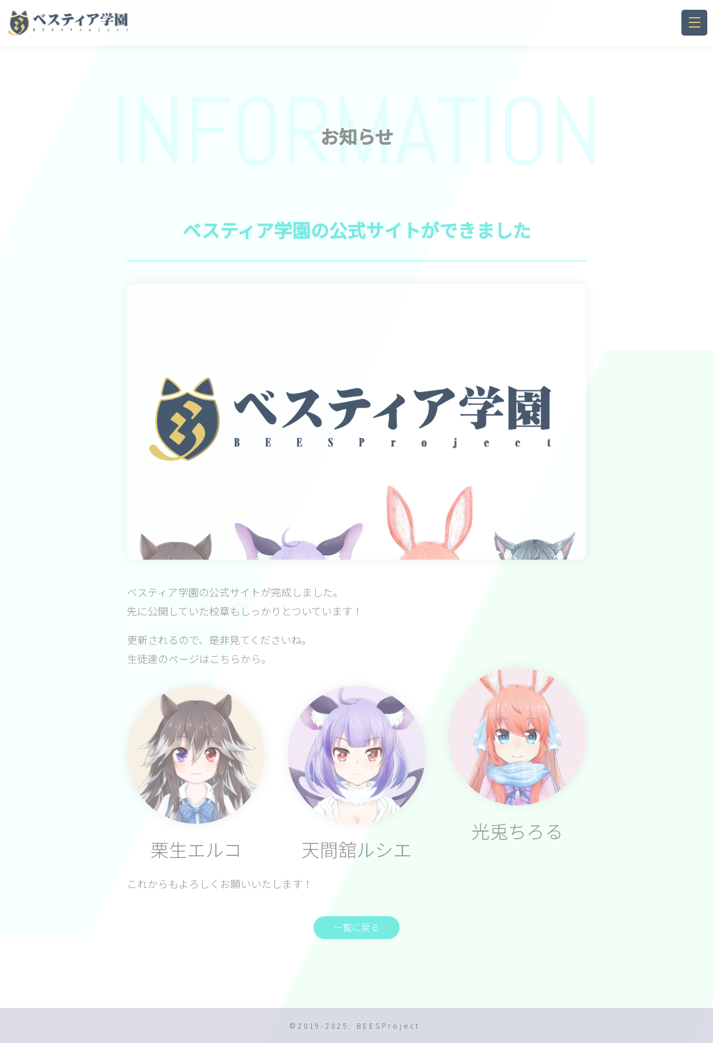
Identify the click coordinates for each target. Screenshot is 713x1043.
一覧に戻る (356, 927)
